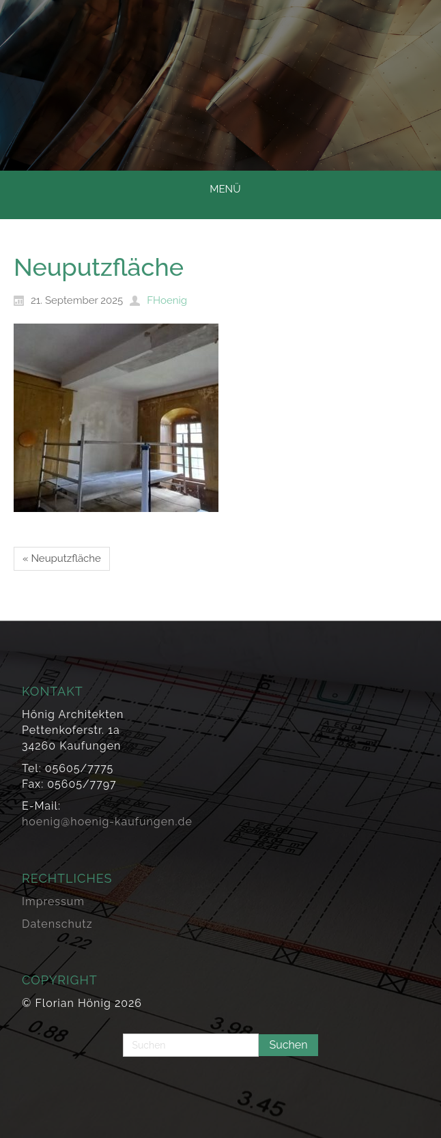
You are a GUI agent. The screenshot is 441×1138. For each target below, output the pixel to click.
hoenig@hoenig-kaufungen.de (107, 821)
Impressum (53, 901)
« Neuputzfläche (62, 558)
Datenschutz (57, 923)
